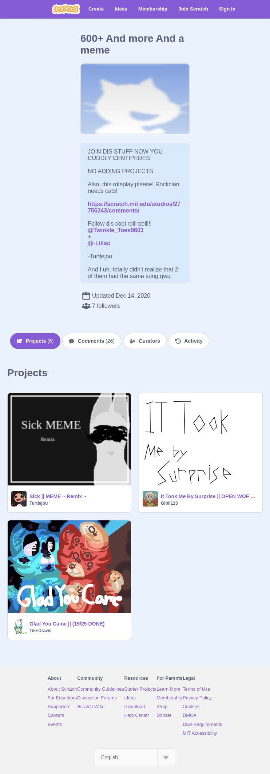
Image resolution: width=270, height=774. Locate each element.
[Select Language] (135, 757)
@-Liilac (99, 243)
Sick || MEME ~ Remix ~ (57, 496)
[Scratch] (66, 9)
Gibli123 (169, 503)
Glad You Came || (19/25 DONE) (67, 624)
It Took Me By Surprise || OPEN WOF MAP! (209, 496)
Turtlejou (38, 503)
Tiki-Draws (40, 630)
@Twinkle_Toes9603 (116, 230)
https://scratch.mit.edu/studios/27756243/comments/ (134, 207)
